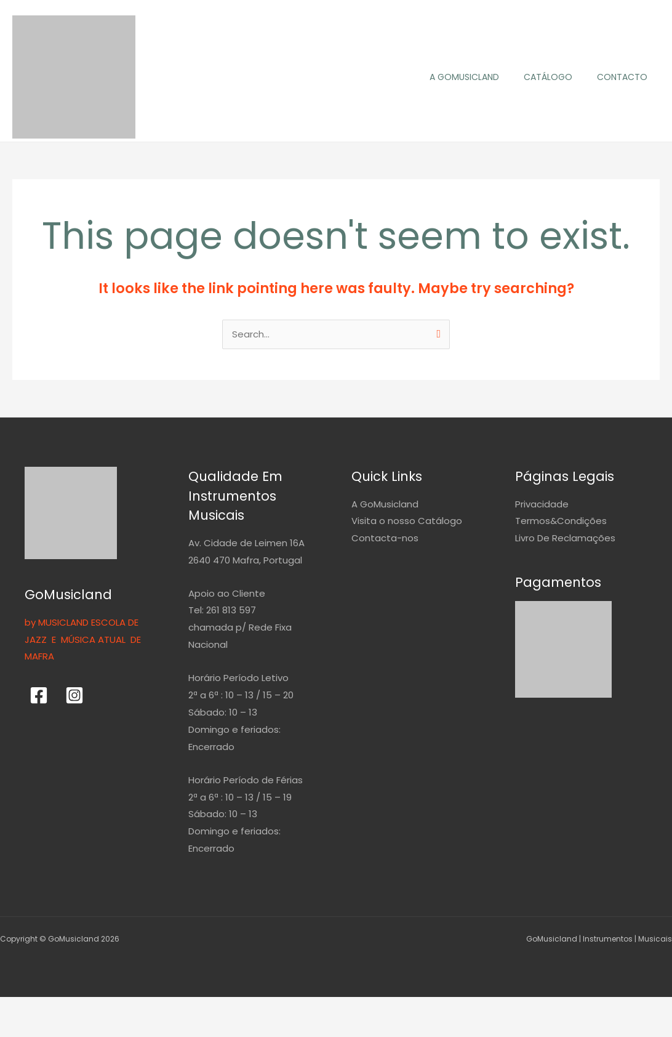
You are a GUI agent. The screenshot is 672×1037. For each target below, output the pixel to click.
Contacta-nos (384, 538)
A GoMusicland (464, 77)
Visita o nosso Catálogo (406, 521)
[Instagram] (74, 696)
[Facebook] (39, 696)
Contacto (622, 77)
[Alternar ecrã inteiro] (76, 1009)
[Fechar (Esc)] (179, 1009)
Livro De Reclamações (565, 538)
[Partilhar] (128, 1009)
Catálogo (548, 77)
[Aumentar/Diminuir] (24, 1009)
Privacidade (542, 504)
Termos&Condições (561, 521)
